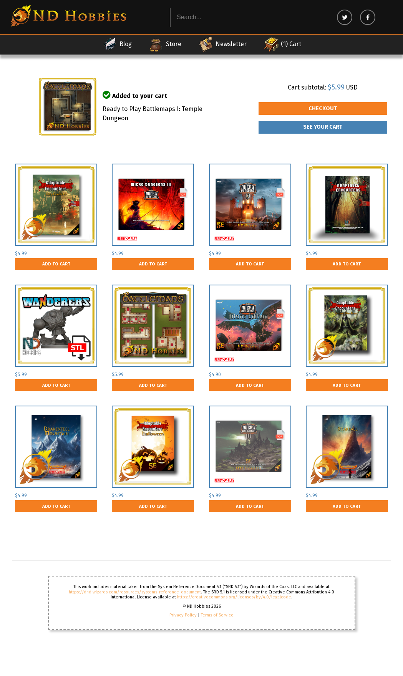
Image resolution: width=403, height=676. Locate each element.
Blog (117, 44)
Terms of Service (217, 615)
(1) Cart (282, 44)
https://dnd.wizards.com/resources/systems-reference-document (135, 592)
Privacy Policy (183, 615)
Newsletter (222, 44)
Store (165, 44)
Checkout (322, 108)
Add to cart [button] (56, 264)
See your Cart (322, 127)
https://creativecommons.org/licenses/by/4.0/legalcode (234, 597)
